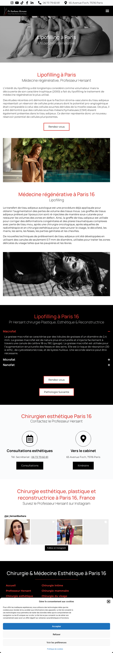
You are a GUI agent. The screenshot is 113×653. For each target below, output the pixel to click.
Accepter (56, 626)
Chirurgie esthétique (19, 596)
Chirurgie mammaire (55, 590)
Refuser (56, 634)
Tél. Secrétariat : (29, 457)
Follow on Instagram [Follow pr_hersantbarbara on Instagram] (56, 548)
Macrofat (9, 331)
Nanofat (9, 365)
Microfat (9, 360)
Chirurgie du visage (54, 596)
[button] (108, 601)
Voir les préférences (57, 642)
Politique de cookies (55, 649)
